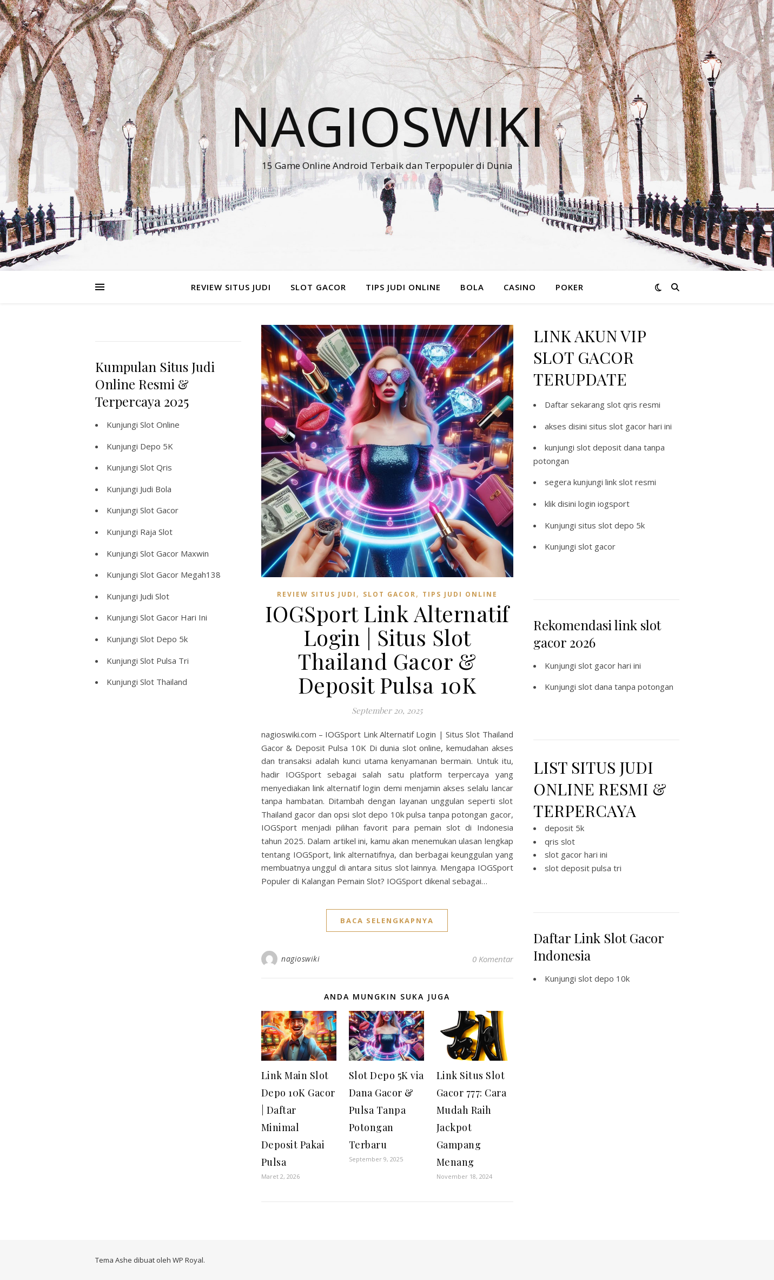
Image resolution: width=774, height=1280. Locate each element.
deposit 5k (564, 827)
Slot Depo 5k (164, 639)
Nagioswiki (387, 126)
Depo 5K (156, 446)
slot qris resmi (633, 404)
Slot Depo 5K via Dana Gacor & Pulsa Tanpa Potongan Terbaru (386, 1110)
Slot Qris (156, 467)
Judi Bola (155, 489)
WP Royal (188, 1260)
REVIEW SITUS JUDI (231, 287)
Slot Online (160, 424)
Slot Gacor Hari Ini (173, 617)
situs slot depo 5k (611, 525)
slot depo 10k (604, 978)
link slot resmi (630, 481)
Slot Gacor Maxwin (174, 553)
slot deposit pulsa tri (583, 868)
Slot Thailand (163, 681)
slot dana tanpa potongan (625, 686)
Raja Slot (156, 531)
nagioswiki (300, 959)
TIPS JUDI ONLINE (403, 287)
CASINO (520, 287)
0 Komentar (492, 959)
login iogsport (604, 503)
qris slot (560, 841)
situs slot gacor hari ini (630, 426)
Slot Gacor (159, 510)
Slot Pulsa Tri (164, 660)
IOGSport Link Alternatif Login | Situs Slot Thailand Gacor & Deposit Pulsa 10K (387, 649)
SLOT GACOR (318, 287)
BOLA (472, 287)
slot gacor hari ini (609, 665)
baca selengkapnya (387, 920)
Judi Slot (154, 596)
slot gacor (597, 546)
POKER (569, 287)
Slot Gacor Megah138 (180, 574)
